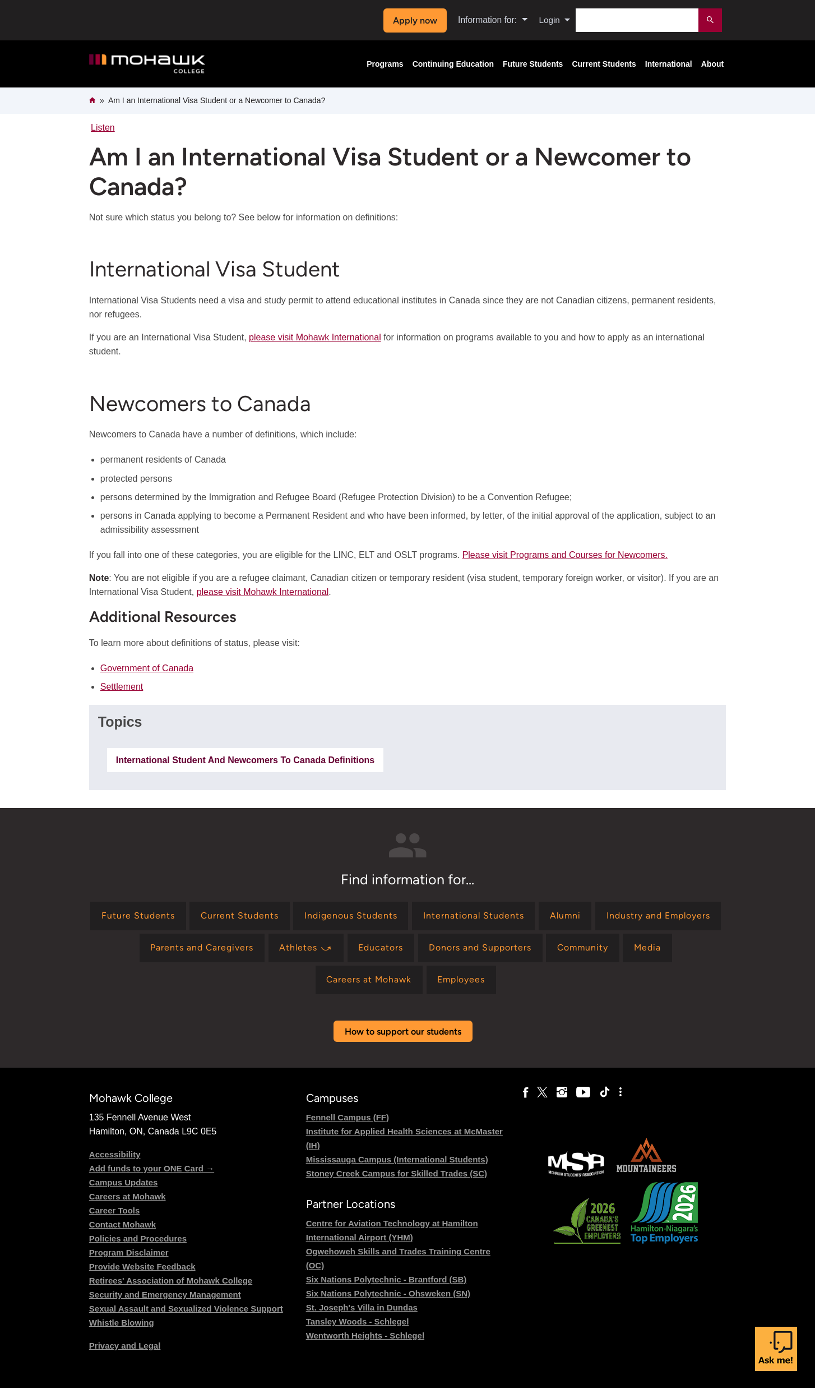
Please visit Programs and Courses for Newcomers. (565, 555)
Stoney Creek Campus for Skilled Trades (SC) (396, 1174)
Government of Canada (146, 668)
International (668, 63)
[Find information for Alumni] (631, 916)
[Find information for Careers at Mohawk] (395, 981)
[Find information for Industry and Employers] (161, 948)
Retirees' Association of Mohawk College (170, 1281)
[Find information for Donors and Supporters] (572, 948)
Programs (385, 63)
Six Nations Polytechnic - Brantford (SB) (386, 1280)
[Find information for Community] (676, 948)
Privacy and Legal (125, 1346)
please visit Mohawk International (315, 337)
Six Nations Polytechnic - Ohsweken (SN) (388, 1294)
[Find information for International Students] (538, 916)
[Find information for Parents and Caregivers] (292, 948)
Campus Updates (123, 1183)
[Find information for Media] (312, 981)
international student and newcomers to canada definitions (245, 760)
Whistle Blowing (121, 1323)
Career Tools (114, 1211)
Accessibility (115, 1155)
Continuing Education (453, 63)
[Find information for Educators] (472, 948)
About (712, 63)
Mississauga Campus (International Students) (397, 1160)
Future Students (533, 63)
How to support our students (403, 1032)
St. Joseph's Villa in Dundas (362, 1308)
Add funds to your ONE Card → (151, 1169)
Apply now (414, 20)
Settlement (121, 686)
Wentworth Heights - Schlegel (365, 1336)
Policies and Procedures (138, 1239)
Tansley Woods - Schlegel (357, 1322)
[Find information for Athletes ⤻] (397, 948)
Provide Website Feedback (142, 1267)
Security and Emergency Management (165, 1295)
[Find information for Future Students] (201, 916)
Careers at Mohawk (127, 1197)
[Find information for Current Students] (303, 916)
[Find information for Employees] (489, 981)
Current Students (604, 63)
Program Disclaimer (129, 1253)
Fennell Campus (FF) (347, 1118)
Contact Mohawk (122, 1225)
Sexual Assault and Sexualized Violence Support (186, 1309)
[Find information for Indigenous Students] (415, 916)
